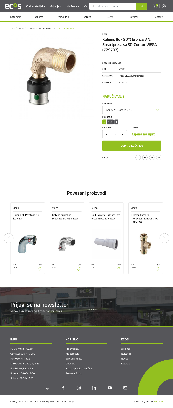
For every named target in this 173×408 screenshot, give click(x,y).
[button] (155, 6)
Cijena (135, 127)
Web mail (126, 349)
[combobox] (131, 110)
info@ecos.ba (25, 368)
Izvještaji (126, 354)
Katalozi (125, 363)
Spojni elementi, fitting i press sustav (40, 28)
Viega (104, 34)
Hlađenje (73, 6)
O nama (39, 17)
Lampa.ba (158, 401)
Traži (141, 6)
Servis (110, 17)
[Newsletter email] (120, 309)
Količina (106, 127)
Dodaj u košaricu (132, 146)
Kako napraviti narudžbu (79, 368)
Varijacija (107, 103)
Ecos (12, 28)
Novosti (134, 17)
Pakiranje (107, 117)
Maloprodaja (72, 354)
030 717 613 (32, 363)
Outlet (88, 6)
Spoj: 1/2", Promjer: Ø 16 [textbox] (118, 110)
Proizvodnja (63, 17)
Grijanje (56, 6)
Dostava (86, 17)
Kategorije (15, 17)
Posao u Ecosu (74, 373)
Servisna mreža (74, 358)
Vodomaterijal (35, 6)
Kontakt (158, 17)
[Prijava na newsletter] (158, 309)
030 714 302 (22, 358)
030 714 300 (27, 354)
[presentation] (9, 238)
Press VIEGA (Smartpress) (65, 28)
